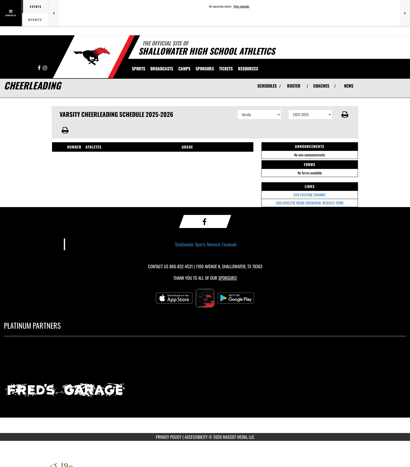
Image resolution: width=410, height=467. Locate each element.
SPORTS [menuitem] (138, 68)
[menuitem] (162, 68)
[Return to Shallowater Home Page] (91, 56)
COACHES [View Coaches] (321, 85)
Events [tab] (36, 6)
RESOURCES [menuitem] (248, 68)
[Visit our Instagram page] (45, 68)
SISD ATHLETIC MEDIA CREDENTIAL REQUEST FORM (309, 203)
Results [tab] (35, 20)
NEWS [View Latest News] (348, 85)
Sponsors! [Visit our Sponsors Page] (227, 278)
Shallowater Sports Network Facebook (206, 244)
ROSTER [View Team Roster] (293, 85)
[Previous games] (53, 13)
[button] (345, 114)
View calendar (241, 6)
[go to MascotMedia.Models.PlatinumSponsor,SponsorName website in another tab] (205, 388)
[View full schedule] (11, 13)
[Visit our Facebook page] (39, 68)
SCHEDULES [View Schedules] (267, 85)
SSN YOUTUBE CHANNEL (309, 194)
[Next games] (405, 13)
